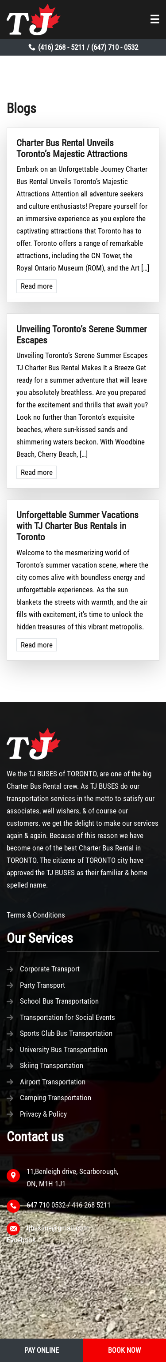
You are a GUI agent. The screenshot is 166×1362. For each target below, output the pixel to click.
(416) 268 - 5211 (61, 47)
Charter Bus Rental (34, 786)
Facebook (21, 1239)
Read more (37, 286)
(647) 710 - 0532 (114, 47)
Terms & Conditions (36, 915)
